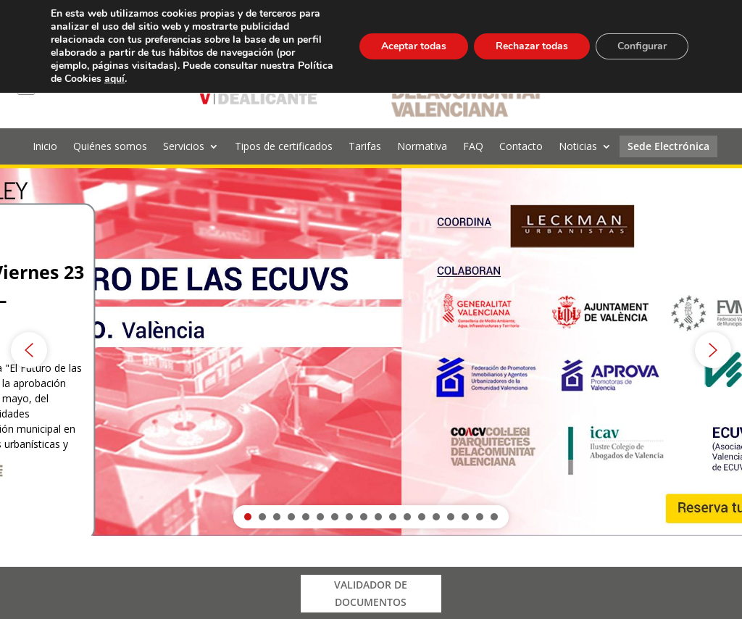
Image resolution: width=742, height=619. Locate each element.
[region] (371, 350)
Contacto (521, 147)
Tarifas (365, 147)
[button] (371, 350)
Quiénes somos (110, 147)
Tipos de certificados (284, 147)
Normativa (422, 147)
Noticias (578, 147)
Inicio (45, 147)
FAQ (473, 147)
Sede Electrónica (668, 147)
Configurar (642, 46)
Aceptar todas (413, 46)
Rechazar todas (532, 46)
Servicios (183, 147)
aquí (114, 79)
